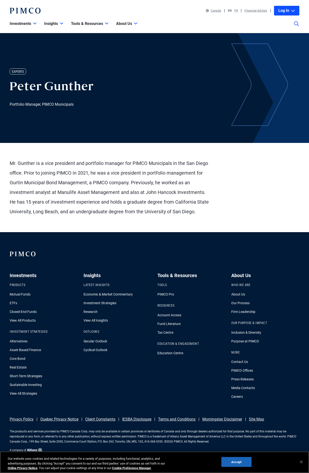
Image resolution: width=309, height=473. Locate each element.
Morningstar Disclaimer (222, 419)
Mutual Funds (20, 294)
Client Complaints (100, 419)
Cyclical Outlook (95, 350)
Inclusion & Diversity (246, 332)
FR (236, 10)
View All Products (23, 320)
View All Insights (96, 320)
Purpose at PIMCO (245, 341)
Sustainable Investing (26, 385)
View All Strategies (23, 393)
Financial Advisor (256, 10)
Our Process (240, 303)
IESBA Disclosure (136, 419)
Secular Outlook (95, 341)
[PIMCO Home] (25, 11)
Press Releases (242, 379)
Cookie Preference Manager (131, 468)
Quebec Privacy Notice (59, 419)
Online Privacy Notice (22, 468)
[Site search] (296, 27)
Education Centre (170, 353)
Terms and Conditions (177, 419)
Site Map (256, 419)
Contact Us (239, 362)
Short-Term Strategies (26, 376)
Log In (286, 10)
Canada (213, 10)
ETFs (13, 303)
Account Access (169, 315)
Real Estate (18, 367)
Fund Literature (169, 324)
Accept (236, 462)
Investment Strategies (100, 303)
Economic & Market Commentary (108, 294)
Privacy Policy (22, 419)
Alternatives (19, 341)
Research (91, 312)
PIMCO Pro (165, 294)
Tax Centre (165, 332)
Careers (237, 397)
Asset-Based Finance (25, 350)
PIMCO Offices (242, 370)
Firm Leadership (243, 312)
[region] (154, 462)
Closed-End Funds (23, 312)
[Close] (301, 462)
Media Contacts (243, 388)
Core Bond (17, 359)
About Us (238, 294)
